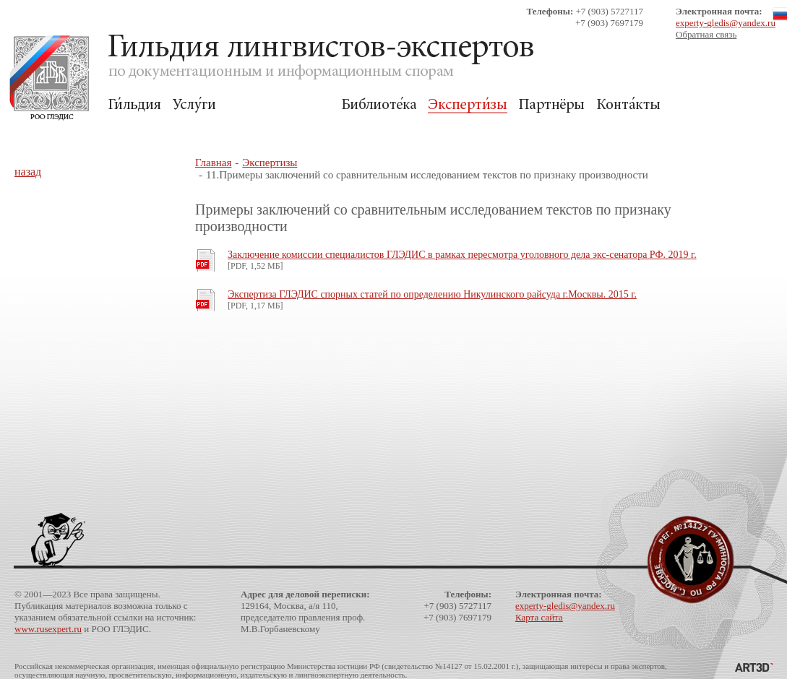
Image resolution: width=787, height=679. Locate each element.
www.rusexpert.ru (48, 628)
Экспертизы (467, 105)
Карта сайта (539, 617)
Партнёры (552, 105)
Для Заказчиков (278, 105)
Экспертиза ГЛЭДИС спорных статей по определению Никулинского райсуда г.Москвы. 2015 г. (432, 294)
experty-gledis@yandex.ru (725, 22)
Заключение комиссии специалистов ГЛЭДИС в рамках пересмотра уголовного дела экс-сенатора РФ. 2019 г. (462, 254)
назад (27, 171)
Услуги (194, 105)
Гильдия (134, 105)
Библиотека (378, 105)
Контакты (628, 105)
